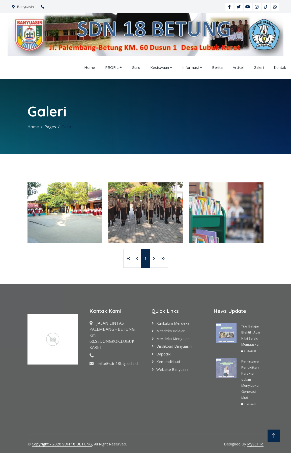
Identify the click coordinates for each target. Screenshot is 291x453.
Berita (217, 67)
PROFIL (112, 67)
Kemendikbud (168, 361)
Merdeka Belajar (170, 330)
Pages (50, 127)
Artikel (238, 67)
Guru (136, 67)
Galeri (259, 67)
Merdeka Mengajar (172, 338)
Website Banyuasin (172, 369)
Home (89, 67)
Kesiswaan (159, 67)
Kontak (280, 67)
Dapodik (163, 353)
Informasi (190, 67)
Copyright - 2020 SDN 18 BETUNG (62, 443)
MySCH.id (255, 443)
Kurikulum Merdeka (172, 323)
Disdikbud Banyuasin (174, 346)
